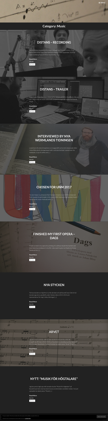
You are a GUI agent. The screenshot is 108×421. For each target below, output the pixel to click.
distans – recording (54, 42)
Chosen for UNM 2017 (54, 187)
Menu (101, 3)
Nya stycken (54, 285)
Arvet (54, 332)
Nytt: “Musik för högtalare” (54, 378)
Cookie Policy (28, 418)
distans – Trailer (54, 89)
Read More (33, 59)
